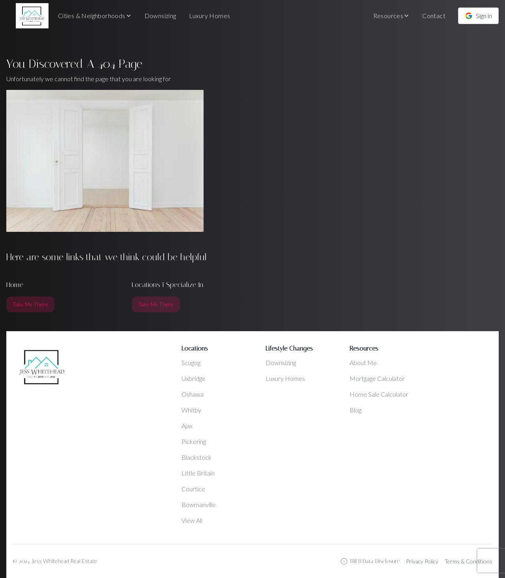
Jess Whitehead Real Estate (64, 560)
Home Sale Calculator (379, 394)
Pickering (193, 441)
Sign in (478, 16)
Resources (391, 15)
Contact (433, 15)
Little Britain (198, 473)
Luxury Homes (209, 15)
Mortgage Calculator (377, 378)
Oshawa (192, 394)
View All (191, 520)
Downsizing (160, 15)
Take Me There (30, 304)
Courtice (193, 488)
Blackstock (196, 457)
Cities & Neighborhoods (95, 15)
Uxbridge (193, 378)
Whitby (191, 410)
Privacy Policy (422, 561)
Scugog (190, 362)
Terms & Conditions (468, 561)
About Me (363, 362)
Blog (355, 410)
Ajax (187, 425)
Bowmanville (198, 504)
